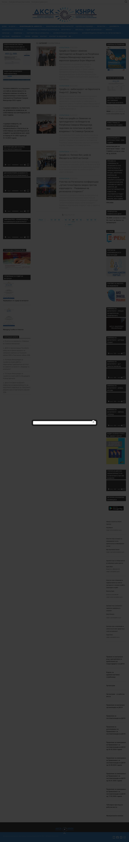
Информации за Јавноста (31, 26)
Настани (5, 36)
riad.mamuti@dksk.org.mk (115, 530)
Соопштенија (64, 47)
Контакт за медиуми (58, 36)
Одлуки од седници (84, 26)
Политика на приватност (39, 2)
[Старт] (6, 165)
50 (87, 220)
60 (91, 220)
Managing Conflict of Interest (13, 329)
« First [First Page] (40, 220)
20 (55, 220)
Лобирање (18, 33)
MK (70, 36)
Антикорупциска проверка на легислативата (101, 33)
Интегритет (66, 30)
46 (81, 220)
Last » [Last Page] (70, 224)
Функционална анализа (114, 816)
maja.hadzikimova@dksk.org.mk (117, 552)
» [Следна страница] (65, 224)
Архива (35, 36)
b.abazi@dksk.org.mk (114, 571)
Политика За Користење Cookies (19, 2)
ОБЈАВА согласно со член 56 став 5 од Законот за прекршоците (116, 220)
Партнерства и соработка (38, 33)
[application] (17, 159)
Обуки (27, 36)
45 (77, 220)
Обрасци (5, 33)
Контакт (4, 2)
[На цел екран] (28, 165)
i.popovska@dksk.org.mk (115, 617)
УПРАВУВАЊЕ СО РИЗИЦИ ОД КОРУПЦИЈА (43, 30)
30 (59, 220)
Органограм (110, 685)
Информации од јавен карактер (60, 26)
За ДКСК (12, 26)
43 (69, 220)
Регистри (101, 26)
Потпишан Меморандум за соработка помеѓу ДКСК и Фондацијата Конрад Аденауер (16, 376)
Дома (4, 26)
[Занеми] (25, 165)
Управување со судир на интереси (15, 301)
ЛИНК (108, 129)
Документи (114, 26)
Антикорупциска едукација (65, 33)
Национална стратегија (12, 30)
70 (95, 220)
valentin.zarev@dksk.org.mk (116, 597)
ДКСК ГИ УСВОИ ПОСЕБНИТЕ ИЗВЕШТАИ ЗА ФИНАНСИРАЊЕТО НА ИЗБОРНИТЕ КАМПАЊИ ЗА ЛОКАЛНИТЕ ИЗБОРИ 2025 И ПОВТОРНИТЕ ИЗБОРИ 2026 (16, 387)
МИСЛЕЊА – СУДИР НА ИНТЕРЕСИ (88, 30)
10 (51, 220)
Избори (109, 30)
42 (66, 220)
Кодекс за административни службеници (113, 674)
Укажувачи (16, 36)
